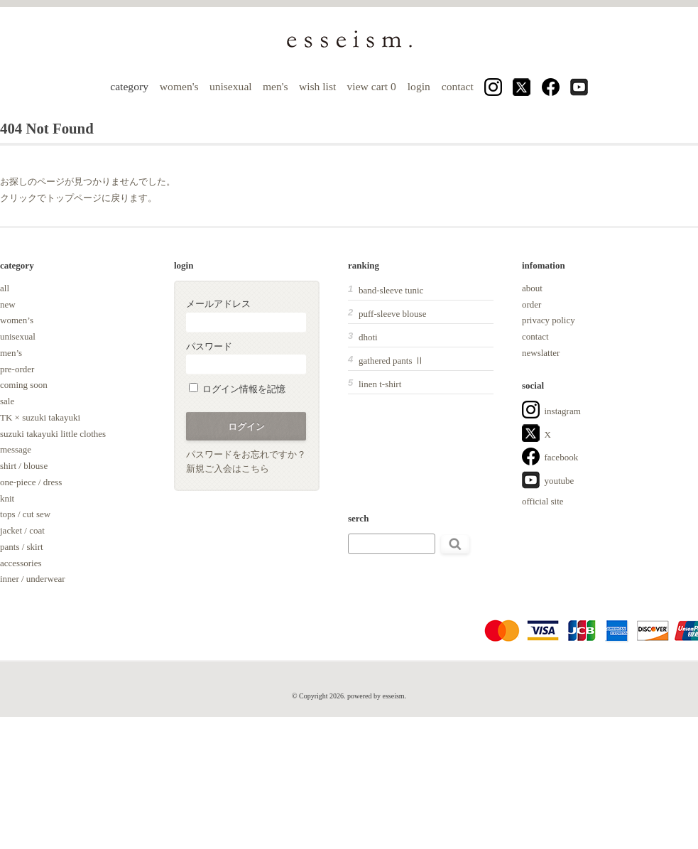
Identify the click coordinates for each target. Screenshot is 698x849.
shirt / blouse (24, 465)
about (532, 288)
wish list (317, 86)
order (531, 304)
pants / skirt (21, 546)
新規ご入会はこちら (227, 468)
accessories (20, 563)
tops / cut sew (25, 514)
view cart (373, 86)
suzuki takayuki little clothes (53, 433)
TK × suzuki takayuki (40, 417)
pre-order (17, 369)
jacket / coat (22, 530)
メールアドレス (246, 315)
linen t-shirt (380, 384)
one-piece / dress (31, 482)
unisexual (230, 86)
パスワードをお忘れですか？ (246, 454)
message (15, 449)
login (419, 86)
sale (7, 401)
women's (179, 86)
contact (458, 86)
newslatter (541, 352)
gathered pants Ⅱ (391, 360)
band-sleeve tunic (391, 290)
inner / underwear (32, 578)
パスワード (246, 357)
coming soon (24, 384)
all (4, 288)
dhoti (368, 337)
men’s (11, 352)
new (8, 304)
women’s (16, 320)
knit (7, 498)
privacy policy (548, 320)
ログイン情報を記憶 (237, 389)
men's (275, 86)
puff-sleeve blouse (392, 313)
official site (543, 501)
